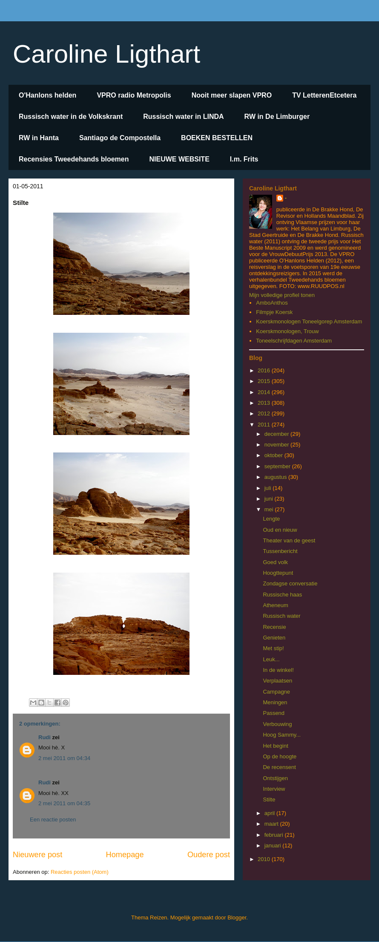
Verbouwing (277, 724)
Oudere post (208, 854)
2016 (265, 370)
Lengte (271, 519)
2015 (265, 381)
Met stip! (273, 648)
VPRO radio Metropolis (134, 95)
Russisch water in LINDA (183, 116)
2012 (265, 413)
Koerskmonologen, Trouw (287, 331)
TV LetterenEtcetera (324, 95)
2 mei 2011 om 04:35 (64, 803)
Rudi (44, 737)
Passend (273, 713)
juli (268, 488)
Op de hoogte (279, 756)
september (278, 466)
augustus (276, 477)
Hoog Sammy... (282, 735)
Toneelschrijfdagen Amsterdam (294, 340)
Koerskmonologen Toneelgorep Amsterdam (309, 321)
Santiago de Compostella (120, 137)
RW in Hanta (39, 137)
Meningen (275, 702)
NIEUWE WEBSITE (179, 159)
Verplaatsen (277, 680)
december (277, 434)
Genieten (274, 637)
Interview (274, 789)
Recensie (274, 627)
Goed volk (275, 562)
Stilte (269, 799)
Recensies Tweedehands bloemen (74, 159)
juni (269, 498)
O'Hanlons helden (47, 95)
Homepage (125, 854)
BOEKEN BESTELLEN (217, 137)
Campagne (276, 691)
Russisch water (281, 616)
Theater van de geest (289, 540)
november (277, 444)
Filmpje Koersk (274, 312)
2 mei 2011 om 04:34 (64, 758)
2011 (265, 424)
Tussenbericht (280, 551)
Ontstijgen (275, 778)
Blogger (236, 917)
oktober (274, 455)
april (270, 813)
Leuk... (271, 659)
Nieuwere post (37, 854)
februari (274, 835)
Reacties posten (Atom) (80, 872)
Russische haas (282, 594)
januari (273, 845)
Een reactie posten (53, 819)
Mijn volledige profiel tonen (282, 295)
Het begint (275, 746)
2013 (265, 403)
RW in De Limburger (277, 116)
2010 (265, 859)
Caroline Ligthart (106, 54)
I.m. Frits (244, 159)
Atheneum (275, 605)
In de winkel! (278, 670)
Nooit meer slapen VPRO (232, 95)
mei (269, 509)
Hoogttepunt (278, 573)
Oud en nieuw (280, 530)
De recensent (279, 767)
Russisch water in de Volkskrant (71, 116)
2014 (265, 392)
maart (272, 824)
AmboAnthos (271, 303)
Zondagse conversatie (290, 583)
